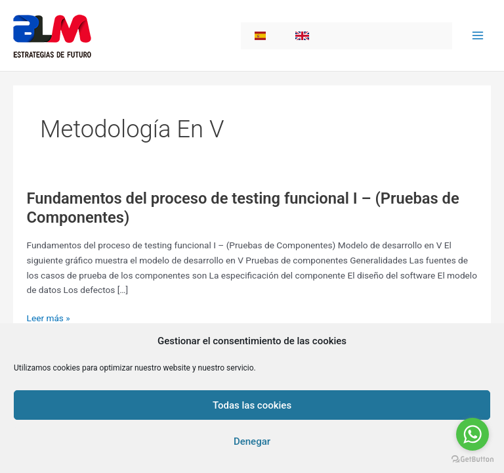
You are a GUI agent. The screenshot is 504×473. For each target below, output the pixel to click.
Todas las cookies (252, 405)
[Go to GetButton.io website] (473, 459)
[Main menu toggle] (478, 36)
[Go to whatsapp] (472, 434)
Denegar (252, 441)
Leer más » (48, 318)
